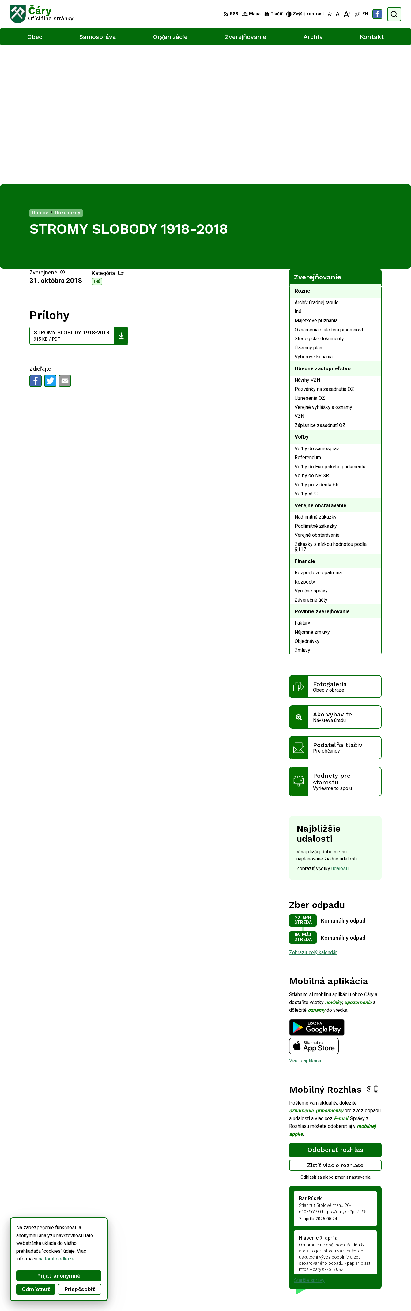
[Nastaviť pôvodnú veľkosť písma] (337, 14)
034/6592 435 (378, 1259)
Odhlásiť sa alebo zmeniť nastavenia (335, 1038)
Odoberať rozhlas (335, 1011)
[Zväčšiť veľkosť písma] (346, 14)
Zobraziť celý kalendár (313, 813)
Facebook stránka (382, 1272)
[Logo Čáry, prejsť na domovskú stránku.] (42, 14)
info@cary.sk (376, 1265)
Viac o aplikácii (305, 922)
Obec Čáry (166, 1295)
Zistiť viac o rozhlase (335, 1026)
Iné (97, 143)
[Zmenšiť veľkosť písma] (330, 14)
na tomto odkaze (45, 1259)
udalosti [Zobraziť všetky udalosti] (340, 730)
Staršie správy (309, 1141)
